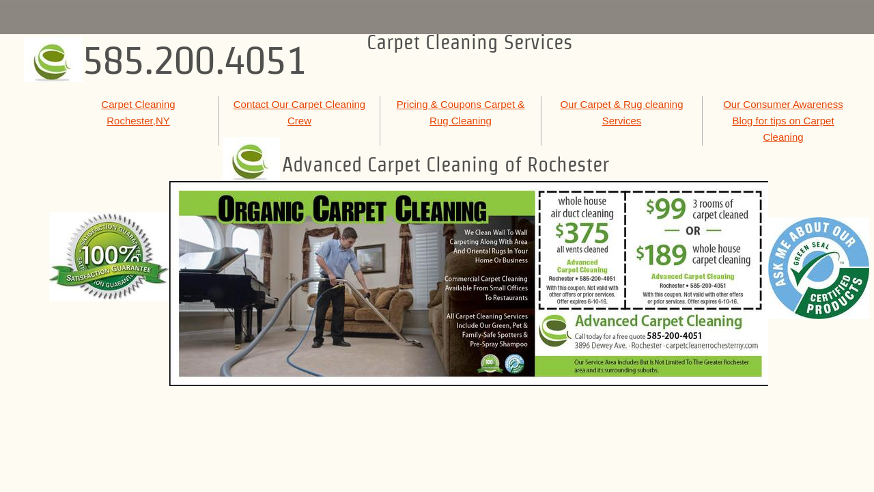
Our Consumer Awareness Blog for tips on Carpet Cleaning (783, 120)
